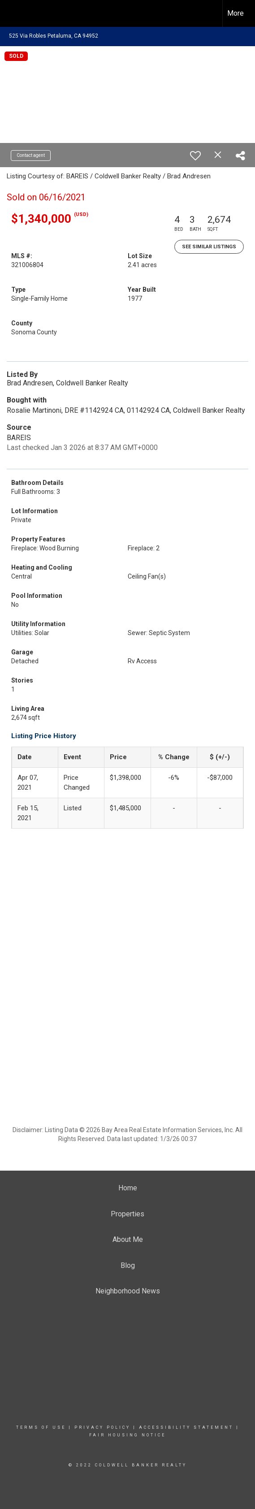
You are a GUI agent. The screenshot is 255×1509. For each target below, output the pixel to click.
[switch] (195, 155)
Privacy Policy (102, 1427)
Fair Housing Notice (127, 1435)
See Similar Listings (209, 247)
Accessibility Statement (186, 1427)
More (235, 13)
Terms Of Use (41, 1427)
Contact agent (31, 155)
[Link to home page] (15, 13)
